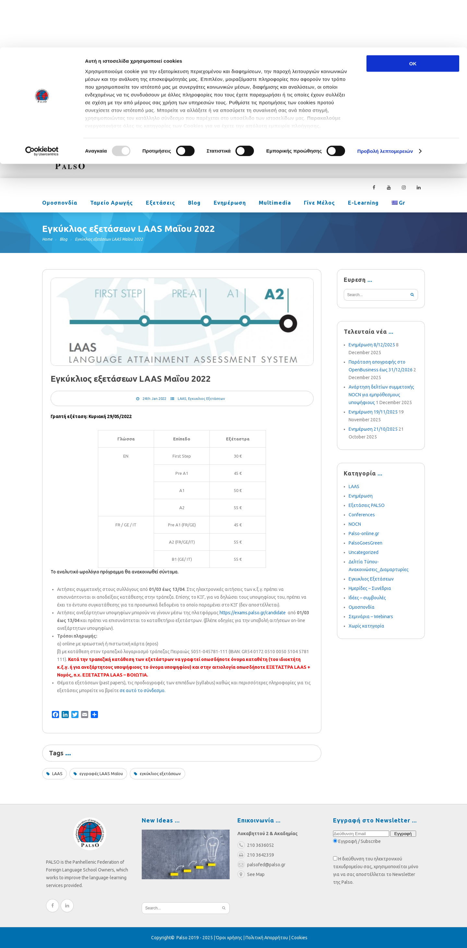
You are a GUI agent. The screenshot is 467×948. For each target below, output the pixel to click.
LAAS (182, 399)
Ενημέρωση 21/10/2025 (373, 429)
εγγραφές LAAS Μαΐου (101, 773)
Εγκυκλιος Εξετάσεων (206, 399)
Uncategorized (363, 552)
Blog (194, 203)
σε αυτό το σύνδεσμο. (142, 690)
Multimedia (275, 203)
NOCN (355, 524)
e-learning (363, 203)
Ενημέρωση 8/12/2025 (372, 344)
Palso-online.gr (364, 533)
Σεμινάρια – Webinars (371, 616)
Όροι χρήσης (229, 937)
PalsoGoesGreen (365, 543)
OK (413, 16)
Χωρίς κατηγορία (366, 626)
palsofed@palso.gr (323, 135)
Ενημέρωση (230, 203)
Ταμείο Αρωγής (111, 203)
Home (47, 239)
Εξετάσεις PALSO (367, 505)
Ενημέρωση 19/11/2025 (373, 411)
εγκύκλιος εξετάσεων (160, 773)
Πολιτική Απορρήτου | (268, 937)
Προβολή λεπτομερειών (385, 103)
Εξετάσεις (160, 203)
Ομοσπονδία (59, 203)
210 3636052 (374, 135)
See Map (251, 874)
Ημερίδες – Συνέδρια (370, 588)
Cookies (299, 937)
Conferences (362, 514)
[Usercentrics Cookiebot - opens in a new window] (42, 104)
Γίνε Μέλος (319, 203)
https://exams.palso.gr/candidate (253, 612)
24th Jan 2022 (154, 399)
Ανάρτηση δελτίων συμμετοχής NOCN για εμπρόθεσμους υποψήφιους (381, 394)
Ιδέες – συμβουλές (367, 597)
